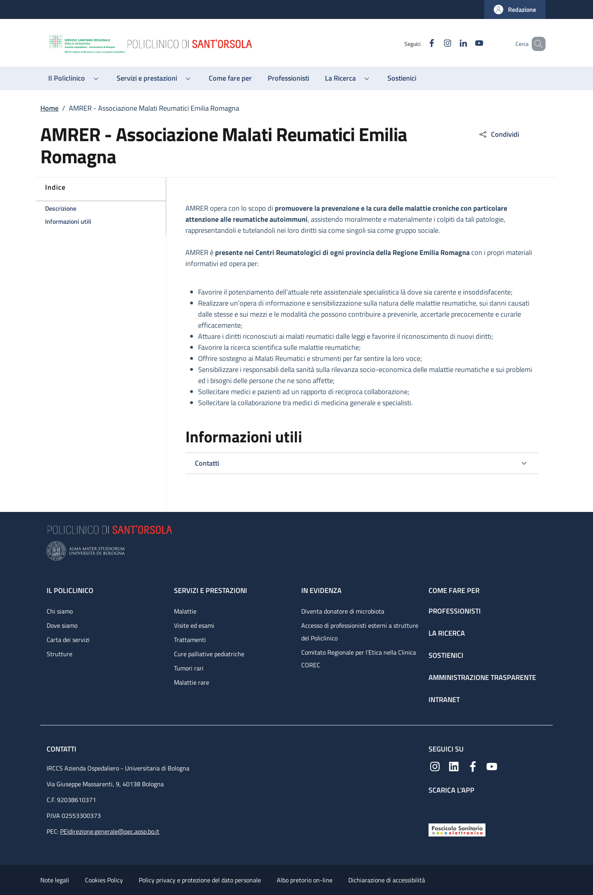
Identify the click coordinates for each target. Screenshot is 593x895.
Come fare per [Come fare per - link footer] (454, 590)
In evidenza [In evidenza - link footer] (321, 590)
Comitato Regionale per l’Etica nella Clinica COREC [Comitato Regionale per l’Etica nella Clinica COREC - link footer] (358, 659)
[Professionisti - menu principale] (288, 78)
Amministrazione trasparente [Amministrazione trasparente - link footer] (482, 677)
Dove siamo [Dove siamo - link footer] (62, 625)
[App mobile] (435, 807)
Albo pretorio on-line (304, 880)
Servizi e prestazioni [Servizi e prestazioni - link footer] (210, 590)
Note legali (54, 880)
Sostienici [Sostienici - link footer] (446, 655)
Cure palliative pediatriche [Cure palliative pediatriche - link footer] (209, 654)
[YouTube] (468, 43)
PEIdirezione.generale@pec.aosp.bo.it (109, 831)
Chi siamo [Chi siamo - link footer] (60, 611)
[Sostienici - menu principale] (402, 78)
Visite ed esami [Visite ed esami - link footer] (194, 625)
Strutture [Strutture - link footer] (59, 654)
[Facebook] (420, 43)
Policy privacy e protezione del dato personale (200, 880)
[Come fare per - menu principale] (230, 78)
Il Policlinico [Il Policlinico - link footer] (70, 590)
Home (49, 108)
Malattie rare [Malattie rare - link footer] (191, 682)
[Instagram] (436, 43)
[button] (515, 9)
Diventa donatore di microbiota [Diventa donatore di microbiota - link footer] (342, 611)
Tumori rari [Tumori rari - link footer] (189, 668)
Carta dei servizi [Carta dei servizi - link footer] (68, 639)
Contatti (62, 749)
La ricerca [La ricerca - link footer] (447, 633)
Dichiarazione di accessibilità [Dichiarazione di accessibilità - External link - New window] (386, 880)
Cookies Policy (104, 880)
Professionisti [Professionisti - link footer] (455, 611)
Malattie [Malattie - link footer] (185, 611)
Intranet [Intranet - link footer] (444, 699)
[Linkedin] (452, 43)
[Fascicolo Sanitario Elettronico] (457, 829)
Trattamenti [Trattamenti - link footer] (190, 639)
